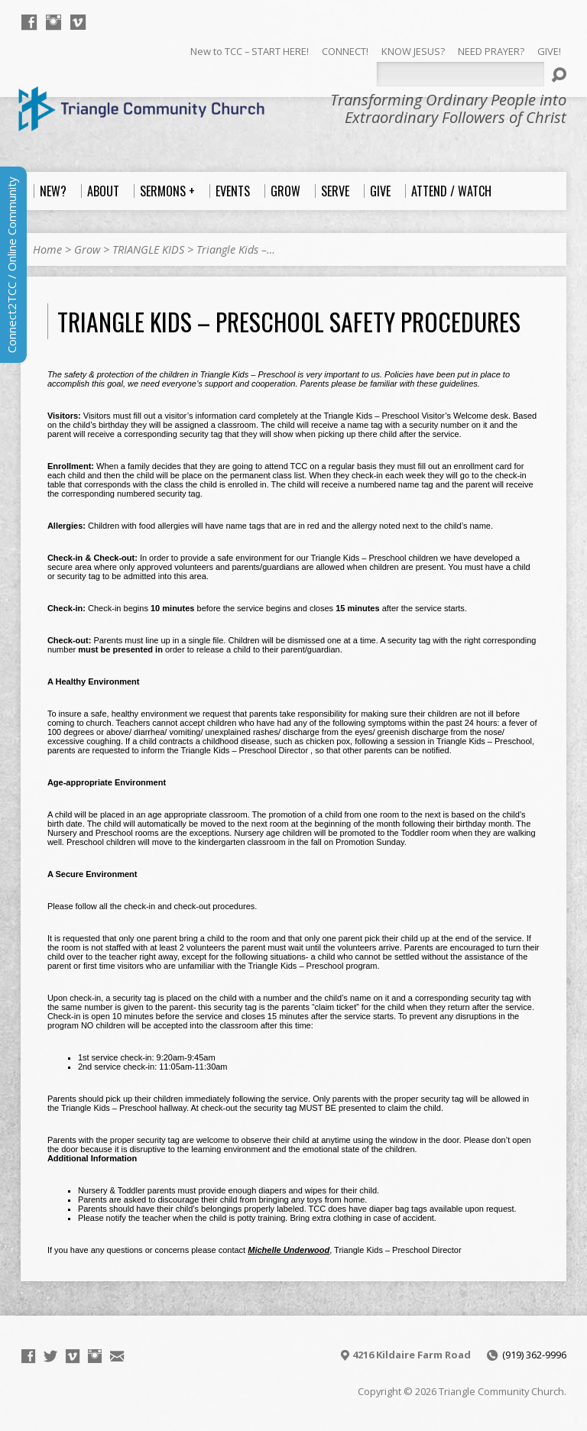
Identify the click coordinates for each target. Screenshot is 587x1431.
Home (47, 249)
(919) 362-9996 (534, 1354)
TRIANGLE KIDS (148, 249)
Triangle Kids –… (235, 249)
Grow (87, 249)
